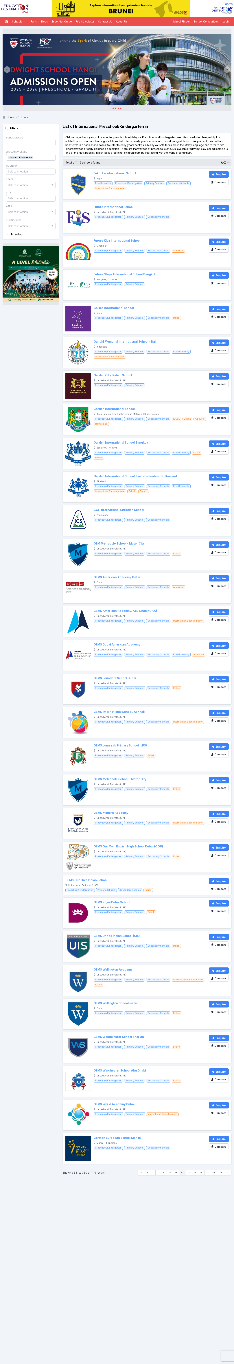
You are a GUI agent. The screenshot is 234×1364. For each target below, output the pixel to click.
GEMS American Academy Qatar (117, 577)
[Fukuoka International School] (78, 184)
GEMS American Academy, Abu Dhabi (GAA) (125, 611)
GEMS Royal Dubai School (112, 902)
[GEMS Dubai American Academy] (78, 655)
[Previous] (7, 70)
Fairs (34, 21)
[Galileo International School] (78, 318)
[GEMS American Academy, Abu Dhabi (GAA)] (78, 621)
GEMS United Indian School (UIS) (117, 936)
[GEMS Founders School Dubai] (78, 689)
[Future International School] (78, 217)
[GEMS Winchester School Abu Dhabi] (78, 1081)
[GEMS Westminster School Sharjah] (78, 1047)
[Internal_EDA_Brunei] (121, 8)
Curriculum (13, 220)
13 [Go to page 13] (188, 1172)
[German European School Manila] (78, 1148)
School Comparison (206, 21)
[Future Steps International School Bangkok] (78, 285)
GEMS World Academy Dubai (114, 1104)
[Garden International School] (78, 419)
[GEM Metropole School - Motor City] (78, 554)
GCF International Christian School (119, 510)
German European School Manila (117, 1138)
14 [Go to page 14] (195, 1172)
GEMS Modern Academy (111, 813)
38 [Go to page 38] (220, 1172)
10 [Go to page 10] (170, 1172)
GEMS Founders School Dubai (115, 678)
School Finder (181, 21)
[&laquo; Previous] (141, 1172)
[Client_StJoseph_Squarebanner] (31, 274)
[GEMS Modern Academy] (78, 823)
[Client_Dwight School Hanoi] (117, 70)
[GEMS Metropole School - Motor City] (78, 790)
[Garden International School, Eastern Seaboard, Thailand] (78, 487)
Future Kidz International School (117, 240)
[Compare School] (219, 182)
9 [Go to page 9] (164, 1172)
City (9, 192)
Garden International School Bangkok (121, 442)
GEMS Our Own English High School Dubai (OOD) (128, 846)
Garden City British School (113, 375)
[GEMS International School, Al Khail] (78, 722)
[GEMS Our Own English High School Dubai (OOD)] (78, 857)
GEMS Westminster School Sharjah (119, 1037)
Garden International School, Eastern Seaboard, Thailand (135, 476)
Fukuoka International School (115, 173)
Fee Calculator (85, 21)
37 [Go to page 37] (213, 1172)
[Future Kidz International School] (78, 251)
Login (226, 21)
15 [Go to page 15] (201, 1172)
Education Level (16, 151)
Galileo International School (114, 308)
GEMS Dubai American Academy (117, 644)
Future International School (113, 207)
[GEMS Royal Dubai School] (78, 913)
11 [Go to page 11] (176, 1172)
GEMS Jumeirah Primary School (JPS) (120, 745)
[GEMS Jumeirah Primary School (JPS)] (78, 756)
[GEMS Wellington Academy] (78, 980)
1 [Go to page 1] (147, 1172)
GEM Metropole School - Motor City (119, 543)
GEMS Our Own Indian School (86, 880)
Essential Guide (62, 21)
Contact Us (105, 21)
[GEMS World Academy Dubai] (78, 1115)
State (9, 179)
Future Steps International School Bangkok (125, 274)
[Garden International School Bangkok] (78, 453)
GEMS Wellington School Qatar (116, 1003)
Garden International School (114, 409)
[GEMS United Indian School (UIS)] (78, 946)
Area (9, 206)
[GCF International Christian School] (78, 520)
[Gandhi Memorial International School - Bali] (78, 352)
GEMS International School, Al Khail (119, 712)
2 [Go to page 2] (152, 1172)
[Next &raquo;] (228, 1172)
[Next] (227, 70)
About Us (122, 21)
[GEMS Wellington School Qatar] (78, 1014)
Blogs (44, 21)
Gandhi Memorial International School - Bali (125, 341)
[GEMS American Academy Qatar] (78, 588)
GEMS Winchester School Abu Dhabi (120, 1070)
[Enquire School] (219, 174)
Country (12, 165)
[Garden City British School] (78, 386)
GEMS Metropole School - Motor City (120, 779)
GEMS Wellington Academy (113, 969)
